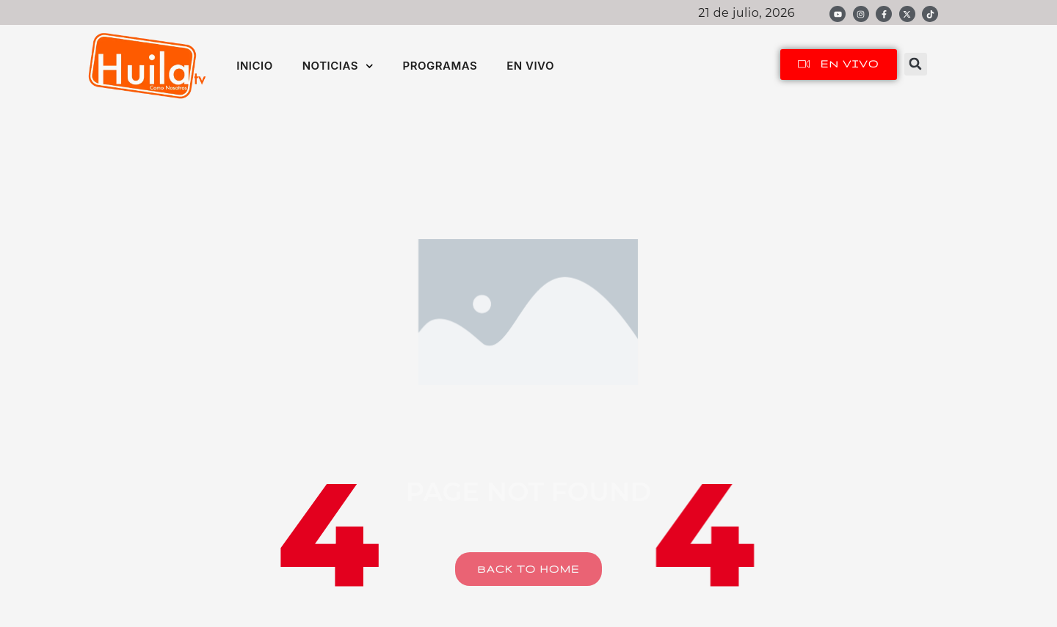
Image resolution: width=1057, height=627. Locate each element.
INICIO (254, 66)
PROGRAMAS (439, 66)
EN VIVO (530, 66)
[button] (915, 64)
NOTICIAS (338, 66)
